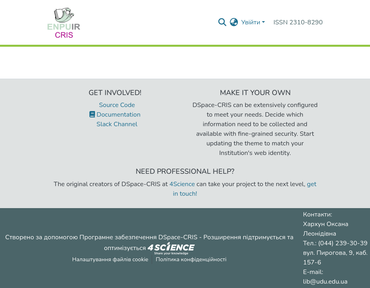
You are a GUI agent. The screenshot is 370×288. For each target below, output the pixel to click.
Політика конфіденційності (191, 259)
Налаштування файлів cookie (110, 259)
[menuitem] (234, 22)
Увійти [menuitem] (250, 22)
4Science (182, 184)
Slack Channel (115, 124)
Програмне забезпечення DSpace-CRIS (138, 237)
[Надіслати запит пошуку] (222, 22)
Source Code (115, 105)
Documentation (114, 114)
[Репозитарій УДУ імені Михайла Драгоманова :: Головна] (63, 22)
